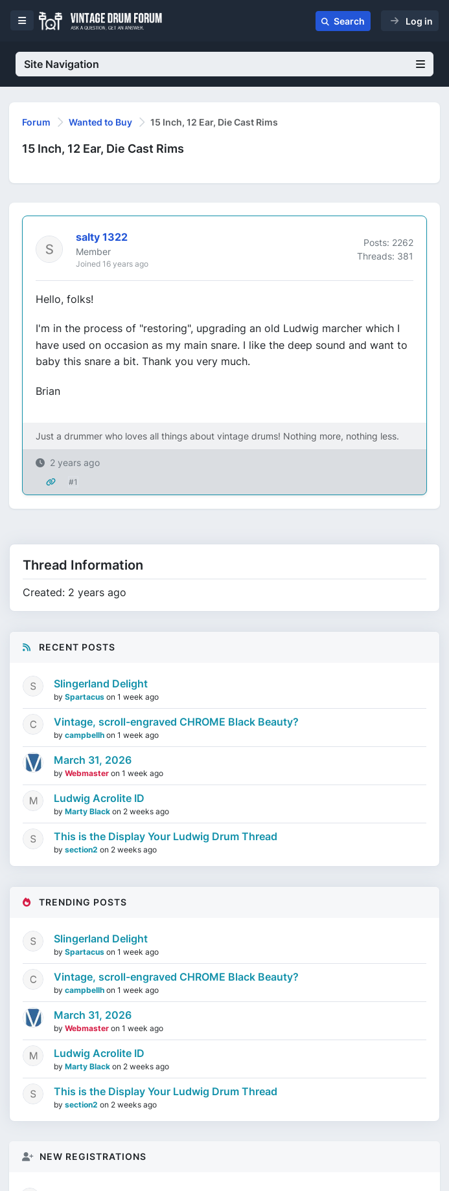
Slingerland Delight (101, 683)
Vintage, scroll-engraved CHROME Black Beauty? (176, 721)
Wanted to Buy (100, 122)
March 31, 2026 (93, 759)
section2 (82, 849)
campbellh (85, 735)
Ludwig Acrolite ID (99, 798)
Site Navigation (224, 64)
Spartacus (85, 697)
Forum (36, 122)
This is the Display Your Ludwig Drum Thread (165, 836)
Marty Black (88, 811)
